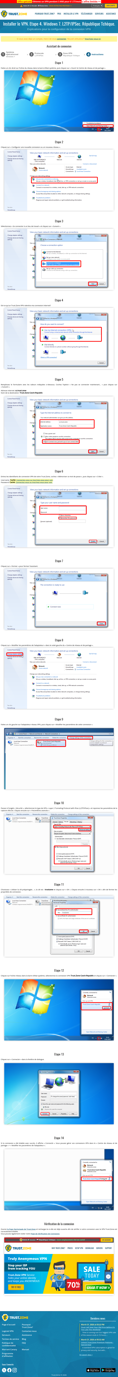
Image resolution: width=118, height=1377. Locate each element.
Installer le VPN (71, 14)
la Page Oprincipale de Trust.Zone (21, 1229)
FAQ (24, 1343)
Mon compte (111, 6)
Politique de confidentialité (9, 1344)
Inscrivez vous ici (93, 38)
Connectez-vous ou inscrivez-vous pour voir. (34, 480)
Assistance (111, 14)
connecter (61, 38)
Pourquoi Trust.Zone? (45, 14)
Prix (59, 14)
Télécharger (86, 14)
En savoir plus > (86, 1355)
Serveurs (99, 14)
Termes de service (10, 1339)
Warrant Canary (9, 1349)
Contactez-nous (29, 1331)
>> (91, 1)
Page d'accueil (8, 1324)
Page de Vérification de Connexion (45, 1234)
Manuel (25, 1349)
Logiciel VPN (7, 1331)
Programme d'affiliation (7, 1354)
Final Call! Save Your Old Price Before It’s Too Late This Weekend (98, 1328)
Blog (24, 1339)
